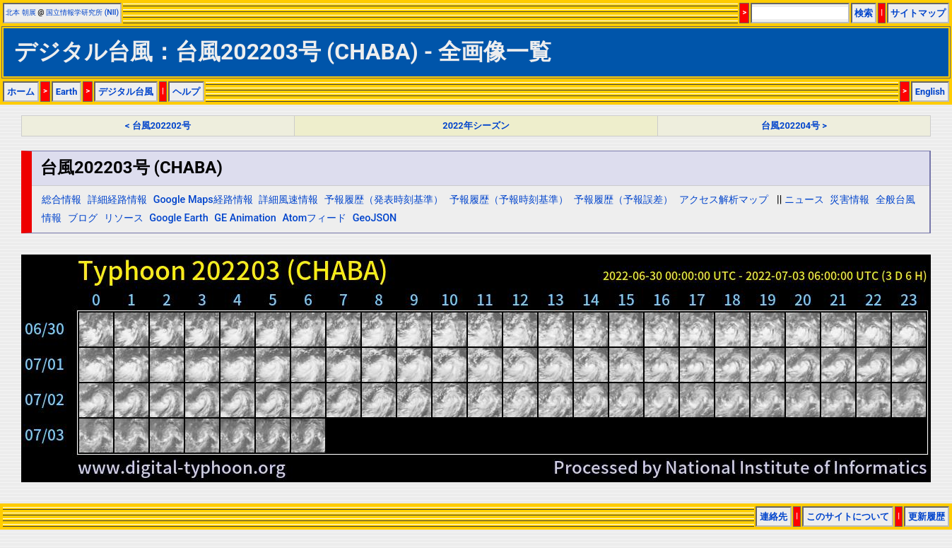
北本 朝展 (21, 12)
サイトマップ (918, 13)
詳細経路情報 (117, 200)
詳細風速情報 (288, 200)
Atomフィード (314, 218)
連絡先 (773, 516)
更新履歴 (926, 516)
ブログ (83, 218)
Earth (67, 91)
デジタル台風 (125, 91)
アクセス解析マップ (723, 200)
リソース (123, 218)
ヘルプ (186, 91)
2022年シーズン (475, 125)
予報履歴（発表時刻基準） (383, 200)
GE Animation (245, 218)
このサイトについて (847, 516)
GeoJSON (375, 218)
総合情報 (61, 200)
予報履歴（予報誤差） (623, 200)
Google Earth (178, 218)
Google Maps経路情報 (203, 200)
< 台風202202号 (158, 125)
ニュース (804, 200)
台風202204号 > (794, 125)
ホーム (21, 91)
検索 (863, 13)
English (930, 91)
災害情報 (849, 200)
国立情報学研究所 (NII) (82, 12)
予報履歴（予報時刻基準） (508, 200)
